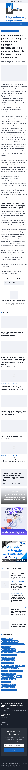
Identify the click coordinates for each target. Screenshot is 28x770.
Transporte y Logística (17, 571)
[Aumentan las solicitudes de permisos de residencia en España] (6, 626)
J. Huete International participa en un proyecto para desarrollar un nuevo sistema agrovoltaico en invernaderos (13, 459)
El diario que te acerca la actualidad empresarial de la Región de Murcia (16, 19)
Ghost (15, 766)
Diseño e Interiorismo (8, 657)
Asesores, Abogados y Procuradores (17, 622)
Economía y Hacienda (17, 593)
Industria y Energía (7, 665)
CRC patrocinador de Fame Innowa (11, 436)
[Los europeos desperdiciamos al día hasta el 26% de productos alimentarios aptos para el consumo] (14, 322)
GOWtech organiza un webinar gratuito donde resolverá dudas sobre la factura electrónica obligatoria (18, 598)
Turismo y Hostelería (8, 687)
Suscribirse (14, 750)
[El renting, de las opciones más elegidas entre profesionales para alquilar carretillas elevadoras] (6, 586)
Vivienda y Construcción (9, 690)
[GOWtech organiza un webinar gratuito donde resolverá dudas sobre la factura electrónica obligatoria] (6, 599)
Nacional (4, 671)
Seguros (19, 676)
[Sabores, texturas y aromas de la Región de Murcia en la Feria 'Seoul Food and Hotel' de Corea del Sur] (14, 401)
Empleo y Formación (8, 663)
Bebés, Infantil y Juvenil (9, 652)
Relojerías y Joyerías (8, 676)
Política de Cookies (6, 725)
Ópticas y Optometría (16, 671)
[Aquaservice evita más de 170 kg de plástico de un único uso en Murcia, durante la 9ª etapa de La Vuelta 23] (14, 376)
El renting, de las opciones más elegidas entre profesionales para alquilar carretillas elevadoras (18, 585)
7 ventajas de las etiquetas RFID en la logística (18, 574)
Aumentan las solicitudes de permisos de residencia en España (19, 626)
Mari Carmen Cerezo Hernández (9, 61)
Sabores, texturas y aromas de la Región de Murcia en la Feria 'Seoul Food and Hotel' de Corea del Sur (13, 413)
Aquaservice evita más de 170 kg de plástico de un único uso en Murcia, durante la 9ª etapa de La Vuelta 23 (12, 387)
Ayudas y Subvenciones (8, 649)
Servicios (4, 679)
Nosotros (3, 720)
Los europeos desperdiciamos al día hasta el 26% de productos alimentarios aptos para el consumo (13, 333)
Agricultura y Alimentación (10, 31)
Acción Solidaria (7, 638)
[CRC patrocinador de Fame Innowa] (14, 426)
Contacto (3, 722)
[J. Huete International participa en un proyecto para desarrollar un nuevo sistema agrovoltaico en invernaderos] (14, 448)
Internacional (20, 665)
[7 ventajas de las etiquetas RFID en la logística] (6, 575)
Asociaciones (6, 646)
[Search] (21, 24)
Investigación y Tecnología (10, 668)
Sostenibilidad (6, 681)
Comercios (21, 652)
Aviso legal (4, 717)
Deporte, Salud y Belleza (9, 654)
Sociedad (12, 679)
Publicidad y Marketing (8, 673)
